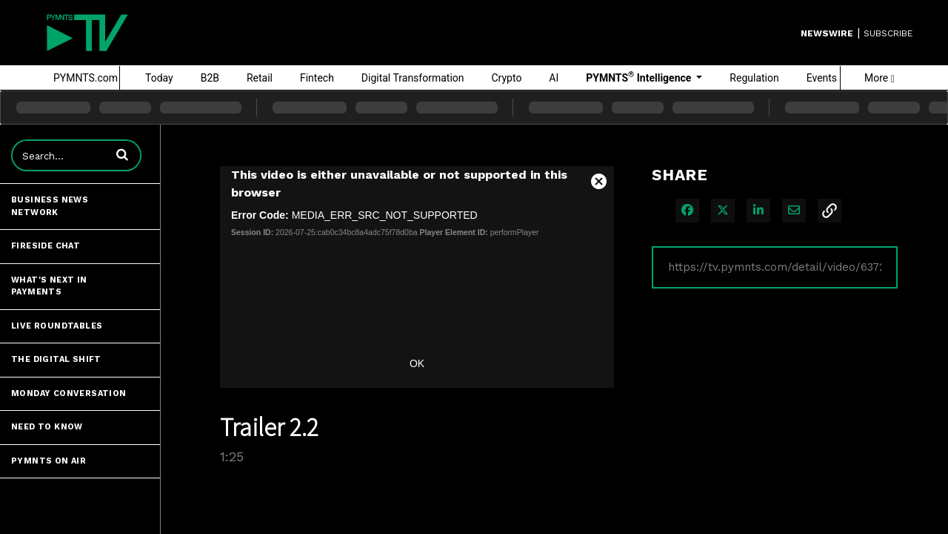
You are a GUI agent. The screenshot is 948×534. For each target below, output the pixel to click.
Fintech (317, 78)
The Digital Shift (56, 359)
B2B (210, 78)
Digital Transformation (412, 78)
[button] (122, 154)
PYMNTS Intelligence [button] (640, 77)
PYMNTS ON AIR (48, 461)
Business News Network (49, 206)
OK (417, 363)
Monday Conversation (69, 393)
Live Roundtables (56, 326)
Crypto (506, 78)
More (879, 78)
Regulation (754, 78)
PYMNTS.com (85, 78)
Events (822, 78)
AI (553, 78)
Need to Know (47, 427)
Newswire (827, 33)
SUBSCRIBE (888, 33)
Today (159, 78)
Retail (260, 78)
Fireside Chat (45, 246)
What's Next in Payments (49, 286)
